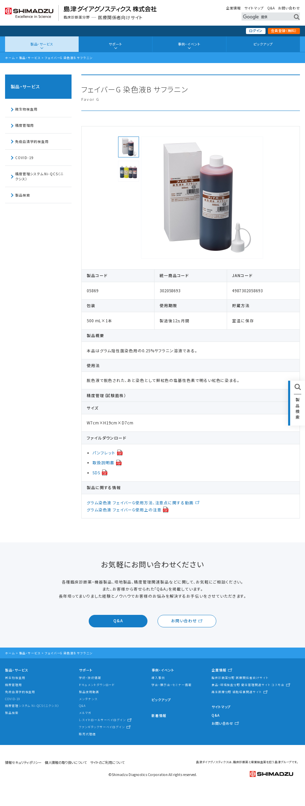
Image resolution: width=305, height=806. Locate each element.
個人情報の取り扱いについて (66, 762)
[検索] (264, 16)
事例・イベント (189, 44)
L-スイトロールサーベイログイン (102, 720)
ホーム (10, 58)
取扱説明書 (103, 462)
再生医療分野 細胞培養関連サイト (237, 692)
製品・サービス (41, 44)
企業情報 (233, 7)
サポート (115, 44)
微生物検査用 (26, 109)
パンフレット (103, 452)
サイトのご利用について (107, 762)
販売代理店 (87, 734)
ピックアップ (263, 44)
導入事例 (158, 678)
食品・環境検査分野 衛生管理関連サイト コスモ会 (248, 685)
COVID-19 (24, 157)
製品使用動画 (89, 692)
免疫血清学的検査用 (31, 141)
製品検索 (22, 195)
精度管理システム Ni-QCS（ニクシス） (39, 176)
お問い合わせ (289, 7)
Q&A (271, 7)
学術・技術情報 (90, 678)
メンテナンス (88, 699)
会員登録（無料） (284, 30)
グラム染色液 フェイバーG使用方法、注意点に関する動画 (140, 502)
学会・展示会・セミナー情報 (171, 685)
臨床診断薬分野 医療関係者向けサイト (240, 678)
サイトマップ (254, 7)
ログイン (256, 30)
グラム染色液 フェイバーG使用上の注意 (124, 509)
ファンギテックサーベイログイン (102, 727)
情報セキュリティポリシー (23, 762)
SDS (96, 472)
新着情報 (158, 715)
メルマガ (85, 713)
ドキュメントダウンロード (97, 685)
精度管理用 (24, 125)
